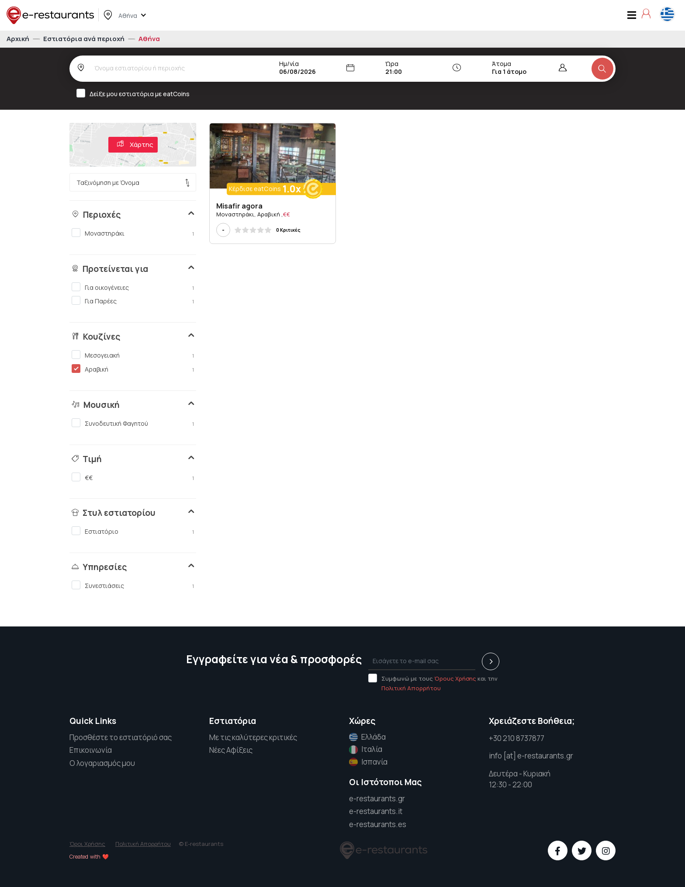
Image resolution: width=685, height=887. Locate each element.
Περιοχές (96, 214)
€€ (133, 477)
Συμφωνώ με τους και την (433, 683)
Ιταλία (365, 749)
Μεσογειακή (133, 355)
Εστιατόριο (133, 531)
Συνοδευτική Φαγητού (133, 423)
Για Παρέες (133, 301)
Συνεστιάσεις (133, 585)
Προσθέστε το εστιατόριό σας (120, 737)
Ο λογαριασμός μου (102, 763)
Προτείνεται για (110, 269)
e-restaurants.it (375, 811)
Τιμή (87, 459)
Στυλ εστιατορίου (114, 512)
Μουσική (96, 404)
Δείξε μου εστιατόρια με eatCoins (135, 93)
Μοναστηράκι (133, 233)
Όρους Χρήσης (455, 678)
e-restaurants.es (377, 824)
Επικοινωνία (90, 750)
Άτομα (501, 63)
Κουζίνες (96, 336)
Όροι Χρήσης (87, 844)
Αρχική (19, 38)
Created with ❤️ (89, 856)
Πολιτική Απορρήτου (411, 688)
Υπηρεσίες (99, 567)
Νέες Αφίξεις (231, 750)
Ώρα (391, 63)
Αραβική (133, 369)
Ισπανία (368, 762)
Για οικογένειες (133, 287)
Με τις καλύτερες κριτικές (253, 737)
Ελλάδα (367, 737)
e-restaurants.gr (377, 798)
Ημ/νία (289, 63)
